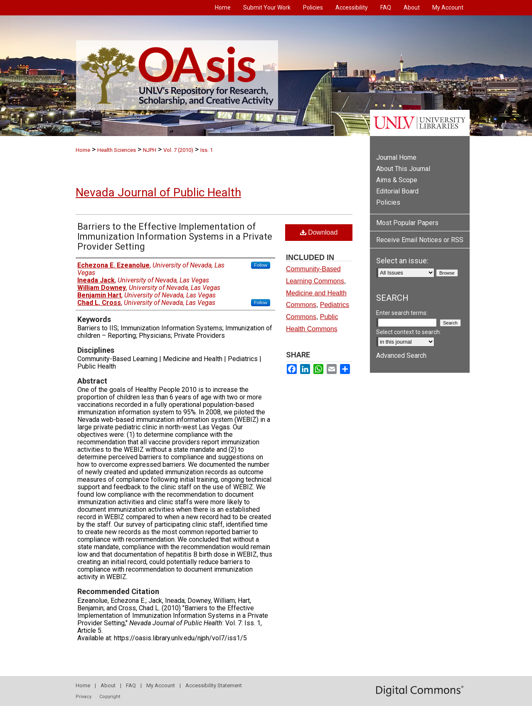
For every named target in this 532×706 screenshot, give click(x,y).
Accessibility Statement (213, 685)
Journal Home (396, 157)
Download (319, 232)
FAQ (131, 685)
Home (83, 150)
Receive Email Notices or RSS (419, 240)
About (108, 685)
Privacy (83, 696)
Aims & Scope (396, 180)
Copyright (109, 696)
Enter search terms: (402, 313)
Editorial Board (397, 191)
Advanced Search (401, 355)
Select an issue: (402, 260)
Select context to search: (408, 332)
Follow (260, 265)
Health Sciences (116, 150)
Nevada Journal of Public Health (158, 192)
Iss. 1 (206, 150)
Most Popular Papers (407, 223)
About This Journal (403, 169)
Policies (388, 202)
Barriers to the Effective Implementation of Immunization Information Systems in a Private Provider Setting (174, 236)
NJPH (149, 150)
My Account (160, 685)
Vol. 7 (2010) (178, 150)
